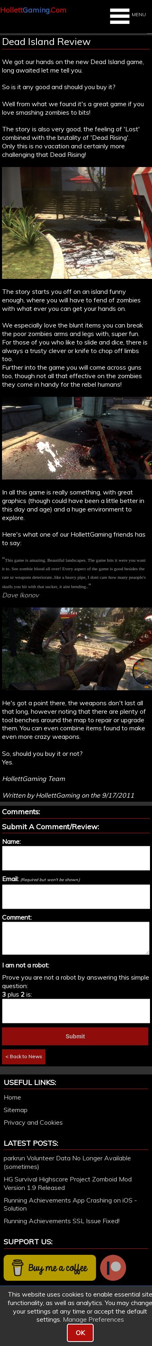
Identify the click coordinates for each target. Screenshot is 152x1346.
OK (80, 1333)
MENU (127, 16)
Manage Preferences (93, 1319)
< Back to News (23, 1056)
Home (12, 1097)
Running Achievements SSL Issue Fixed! (62, 1221)
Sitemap (16, 1110)
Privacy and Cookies (33, 1122)
